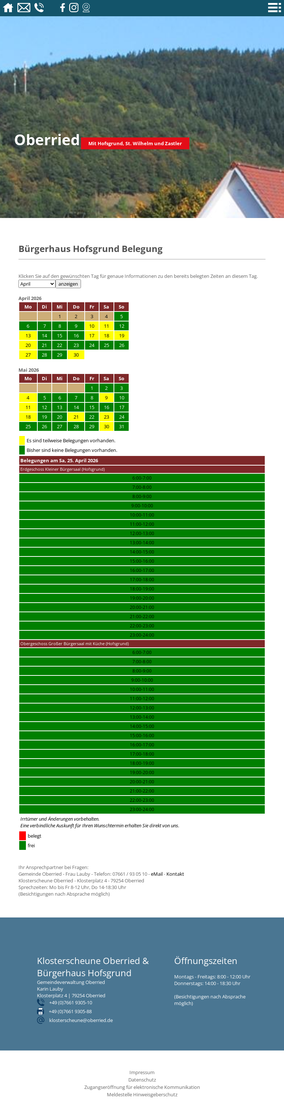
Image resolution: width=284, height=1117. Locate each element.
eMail (157, 874)
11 (106, 326)
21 (76, 416)
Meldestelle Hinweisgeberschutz (142, 1094)
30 (76, 354)
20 (28, 345)
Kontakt (175, 874)
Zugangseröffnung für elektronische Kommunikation (142, 1087)
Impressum (142, 1072)
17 (91, 335)
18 (106, 335)
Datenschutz (142, 1079)
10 (91, 326)
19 (121, 335)
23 (106, 416)
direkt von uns (163, 825)
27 (28, 354)
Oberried (47, 139)
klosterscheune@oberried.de (81, 1020)
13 (28, 335)
